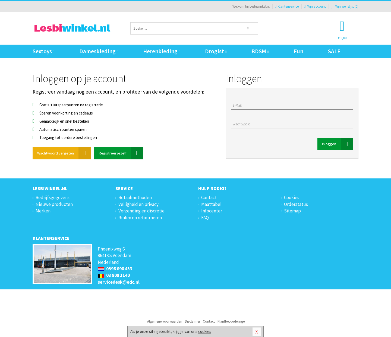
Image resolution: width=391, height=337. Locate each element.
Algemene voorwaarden (164, 321)
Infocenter (211, 211)
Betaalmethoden (135, 197)
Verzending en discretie (141, 211)
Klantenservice (287, 6)
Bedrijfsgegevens (53, 197)
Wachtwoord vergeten (64, 153)
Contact (209, 197)
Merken (43, 211)
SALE (334, 51)
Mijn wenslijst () (344, 6)
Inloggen (337, 144)
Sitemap (292, 211)
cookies (204, 331)
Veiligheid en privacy (138, 204)
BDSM (260, 51)
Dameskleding (98, 51)
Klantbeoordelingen (232, 321)
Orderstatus (296, 204)
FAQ (205, 218)
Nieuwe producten (54, 204)
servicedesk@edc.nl (119, 282)
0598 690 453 (115, 269)
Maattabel (211, 204)
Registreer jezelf (121, 153)
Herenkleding (161, 51)
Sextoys (43, 51)
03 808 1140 (114, 275)
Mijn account (315, 6)
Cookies (291, 197)
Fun (298, 51)
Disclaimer (192, 321)
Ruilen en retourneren (140, 218)
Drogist (215, 51)
